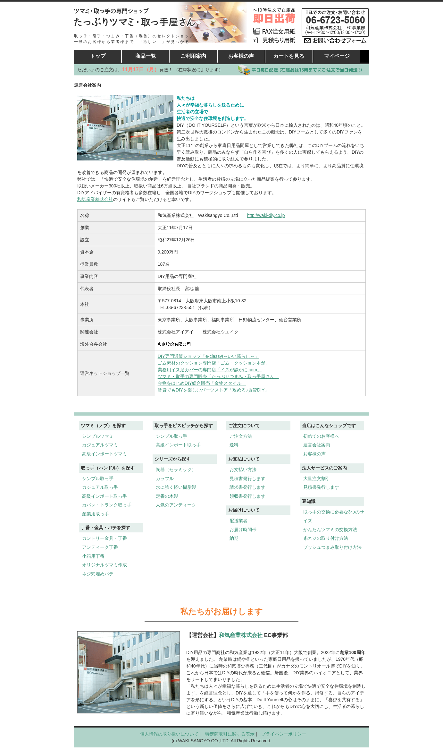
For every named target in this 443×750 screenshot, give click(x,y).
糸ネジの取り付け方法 (325, 538)
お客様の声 (241, 56)
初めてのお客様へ (321, 436)
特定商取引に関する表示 (230, 734)
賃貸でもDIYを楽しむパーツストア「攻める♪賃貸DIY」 (213, 389)
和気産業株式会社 (95, 199)
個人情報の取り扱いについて (169, 734)
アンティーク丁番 (100, 547)
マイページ (337, 56)
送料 (234, 444)
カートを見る (288, 56)
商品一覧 (145, 56)
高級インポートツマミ (104, 453)
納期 (234, 538)
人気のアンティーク (176, 504)
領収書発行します (247, 496)
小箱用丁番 (93, 556)
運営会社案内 (316, 444)
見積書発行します (247, 478)
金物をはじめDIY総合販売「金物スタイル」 (202, 383)
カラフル (165, 478)
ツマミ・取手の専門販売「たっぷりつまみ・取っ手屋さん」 (218, 376)
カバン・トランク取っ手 (106, 504)
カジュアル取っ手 (100, 487)
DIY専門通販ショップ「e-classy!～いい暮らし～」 (208, 356)
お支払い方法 (243, 469)
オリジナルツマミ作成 (104, 564)
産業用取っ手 (95, 513)
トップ (97, 56)
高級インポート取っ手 (104, 496)
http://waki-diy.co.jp (266, 215)
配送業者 (238, 520)
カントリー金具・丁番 (104, 538)
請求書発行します (247, 487)
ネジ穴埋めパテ (97, 573)
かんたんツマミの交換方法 (330, 529)
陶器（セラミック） (176, 469)
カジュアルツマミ (100, 444)
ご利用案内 (193, 56)
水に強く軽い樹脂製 (176, 487)
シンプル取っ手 (97, 478)
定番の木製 (167, 496)
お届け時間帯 (243, 529)
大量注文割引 (316, 478)
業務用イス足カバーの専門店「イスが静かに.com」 (210, 369)
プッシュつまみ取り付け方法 (332, 547)
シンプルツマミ (97, 436)
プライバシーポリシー (283, 734)
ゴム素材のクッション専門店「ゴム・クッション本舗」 (214, 363)
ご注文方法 (241, 436)
